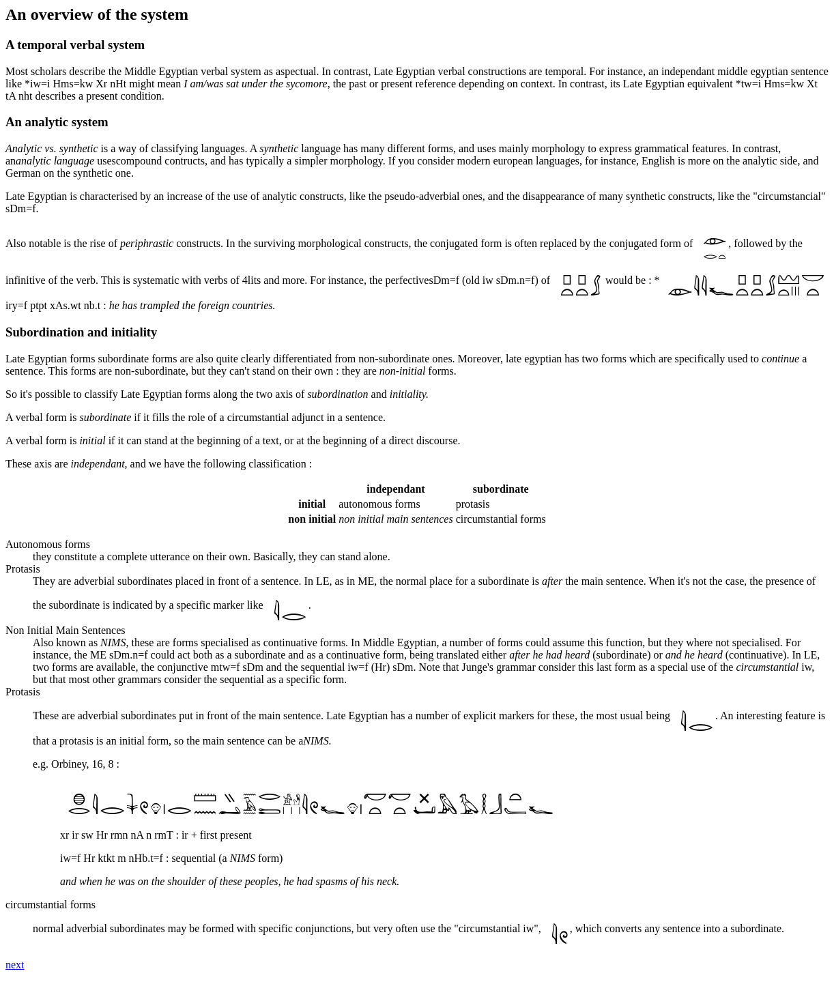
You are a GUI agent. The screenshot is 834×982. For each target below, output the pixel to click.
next (15, 964)
